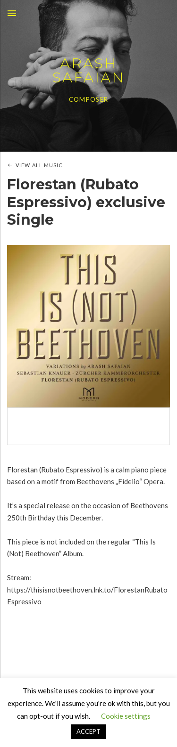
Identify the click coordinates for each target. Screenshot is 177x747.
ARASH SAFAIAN (88, 70)
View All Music (39, 165)
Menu (11, 13)
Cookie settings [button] (126, 716)
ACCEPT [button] (88, 731)
